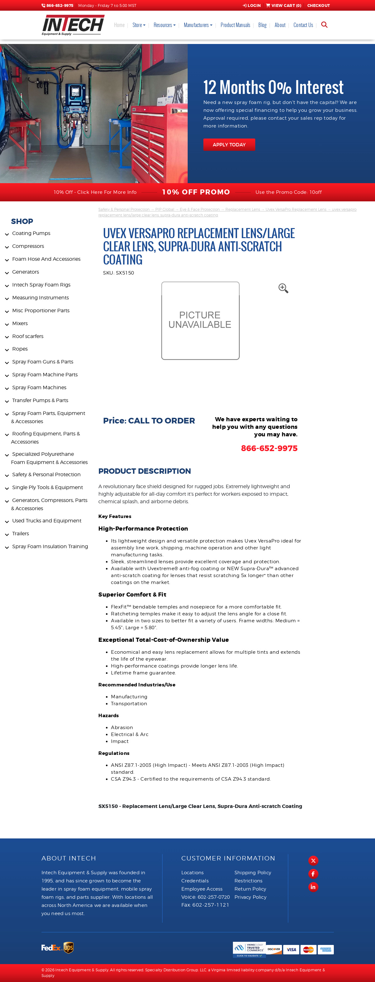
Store (137, 25)
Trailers (20, 534)
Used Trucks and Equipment (46, 521)
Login (252, 5)
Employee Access (202, 889)
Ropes (20, 349)
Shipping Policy (252, 873)
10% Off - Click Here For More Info (95, 192)
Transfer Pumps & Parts (40, 400)
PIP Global (164, 209)
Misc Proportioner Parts (40, 311)
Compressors (28, 246)
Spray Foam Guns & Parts (42, 362)
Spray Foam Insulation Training (50, 546)
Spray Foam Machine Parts (45, 375)
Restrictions (248, 881)
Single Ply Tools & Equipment (47, 487)
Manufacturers (196, 25)
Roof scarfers (27, 336)
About (280, 25)
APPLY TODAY (229, 145)
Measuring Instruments (40, 298)
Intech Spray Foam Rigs (41, 285)
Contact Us (303, 25)
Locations (192, 873)
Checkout (318, 5)
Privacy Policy (250, 897)
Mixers (20, 323)
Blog (262, 25)
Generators (25, 272)
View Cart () (283, 5)
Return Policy (250, 889)
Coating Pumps (31, 233)
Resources (163, 25)
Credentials (195, 881)
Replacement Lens (242, 209)
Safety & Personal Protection (46, 474)
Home (119, 25)
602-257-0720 (214, 897)
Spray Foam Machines (39, 387)
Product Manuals (235, 25)
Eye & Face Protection (200, 209)
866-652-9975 (57, 5)
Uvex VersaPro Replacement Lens (296, 209)
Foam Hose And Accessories (46, 259)
